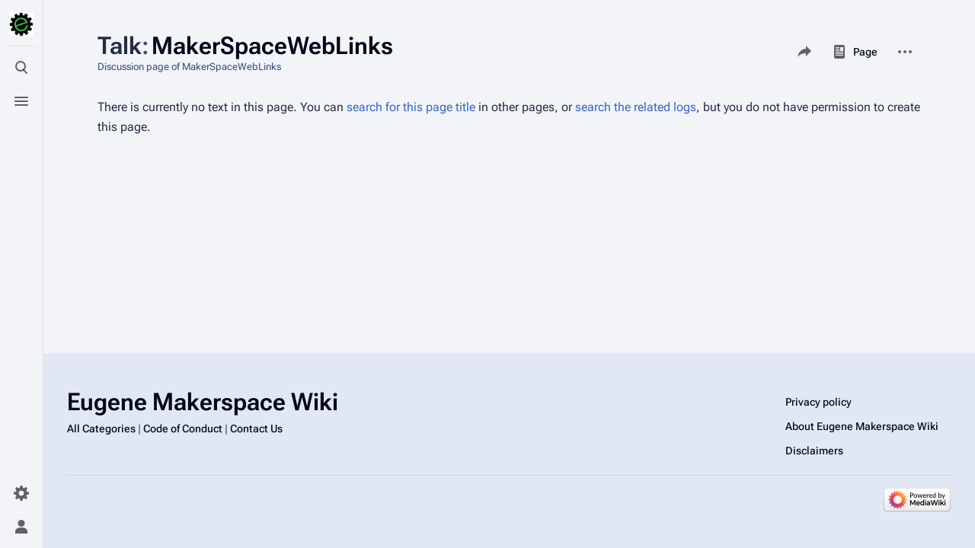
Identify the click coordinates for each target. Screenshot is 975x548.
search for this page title (411, 107)
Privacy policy (818, 402)
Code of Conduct (182, 428)
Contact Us (256, 428)
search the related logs (635, 107)
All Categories (101, 428)
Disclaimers (814, 450)
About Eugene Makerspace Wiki (861, 426)
